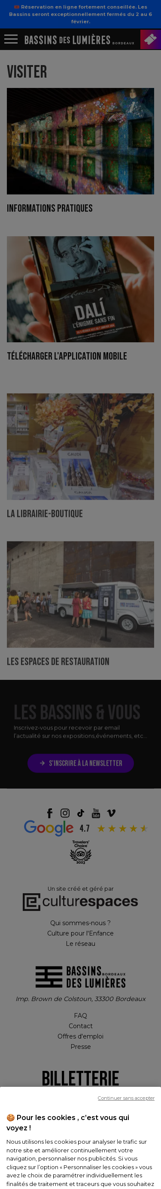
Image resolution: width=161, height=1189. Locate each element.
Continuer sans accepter (126, 1114)
